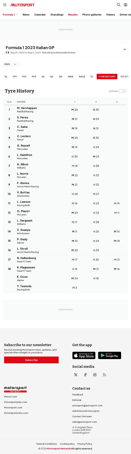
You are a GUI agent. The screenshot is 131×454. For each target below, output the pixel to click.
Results (73, 14)
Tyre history (107, 76)
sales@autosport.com (84, 421)
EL (6, 76)
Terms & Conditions (46, 443)
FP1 (15, 76)
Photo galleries (91, 14)
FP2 (24, 76)
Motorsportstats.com (16, 413)
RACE (82, 76)
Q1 (43, 76)
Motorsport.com (13, 407)
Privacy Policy (84, 443)
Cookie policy (67, 443)
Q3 (60, 76)
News (26, 14)
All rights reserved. (82, 448)
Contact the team (82, 416)
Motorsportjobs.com (15, 402)
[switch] (117, 91)
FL (92, 76)
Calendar (40, 14)
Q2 (51, 76)
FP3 (34, 76)
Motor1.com (10, 396)
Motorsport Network (59, 448)
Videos (110, 14)
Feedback (77, 394)
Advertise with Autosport (86, 411)
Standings (56, 14)
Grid (71, 76)
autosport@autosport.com (87, 405)
